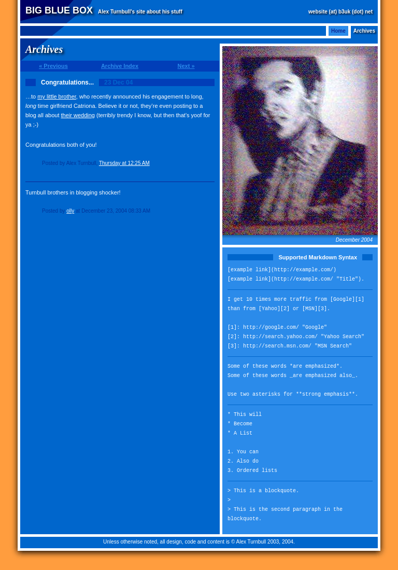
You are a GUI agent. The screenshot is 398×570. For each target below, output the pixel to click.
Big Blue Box (59, 10)
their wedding (78, 115)
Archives (364, 31)
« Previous (53, 66)
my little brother (56, 96)
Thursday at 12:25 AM (124, 163)
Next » (185, 66)
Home (338, 31)
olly (70, 211)
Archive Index (119, 66)
